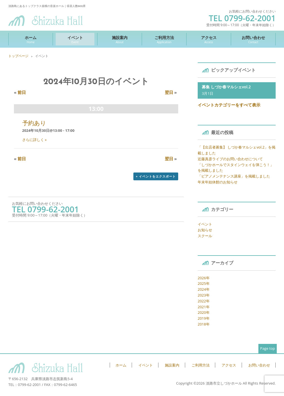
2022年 (204, 300)
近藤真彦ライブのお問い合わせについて (230, 158)
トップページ (18, 56)
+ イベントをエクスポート (156, 176)
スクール (205, 235)
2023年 (204, 295)
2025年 (204, 283)
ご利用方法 (164, 39)
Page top (267, 348)
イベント (75, 39)
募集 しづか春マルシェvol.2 (226, 86)
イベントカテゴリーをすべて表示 (229, 105)
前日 (20, 92)
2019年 (204, 318)
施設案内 (119, 39)
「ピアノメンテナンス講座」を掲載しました (234, 176)
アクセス (208, 39)
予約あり (34, 123)
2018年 (204, 324)
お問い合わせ (253, 39)
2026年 (204, 277)
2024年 (204, 289)
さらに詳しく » (34, 139)
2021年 (204, 306)
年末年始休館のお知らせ (218, 181)
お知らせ (205, 229)
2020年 (204, 312)
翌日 (171, 92)
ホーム (30, 39)
